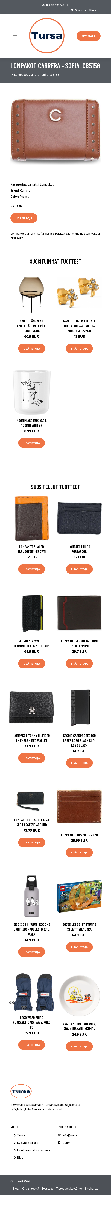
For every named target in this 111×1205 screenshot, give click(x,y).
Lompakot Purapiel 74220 (79, 835)
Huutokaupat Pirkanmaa (33, 1150)
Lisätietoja (24, 218)
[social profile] (68, 4)
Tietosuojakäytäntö (69, 1188)
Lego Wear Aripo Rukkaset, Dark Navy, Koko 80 (32, 1022)
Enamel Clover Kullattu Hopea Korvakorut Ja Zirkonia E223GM (79, 326)
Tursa (21, 1135)
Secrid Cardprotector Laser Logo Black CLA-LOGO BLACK (79, 740)
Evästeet (47, 1188)
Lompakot (47, 184)
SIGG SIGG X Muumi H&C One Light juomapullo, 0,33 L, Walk (31, 929)
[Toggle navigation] (15, 35)
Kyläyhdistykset (27, 1143)
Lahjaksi (33, 184)
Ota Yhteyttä (30, 1188)
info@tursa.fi (92, 10)
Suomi (79, 10)
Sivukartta (91, 1188)
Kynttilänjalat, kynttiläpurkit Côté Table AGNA (31, 326)
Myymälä (88, 36)
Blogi (20, 1157)
